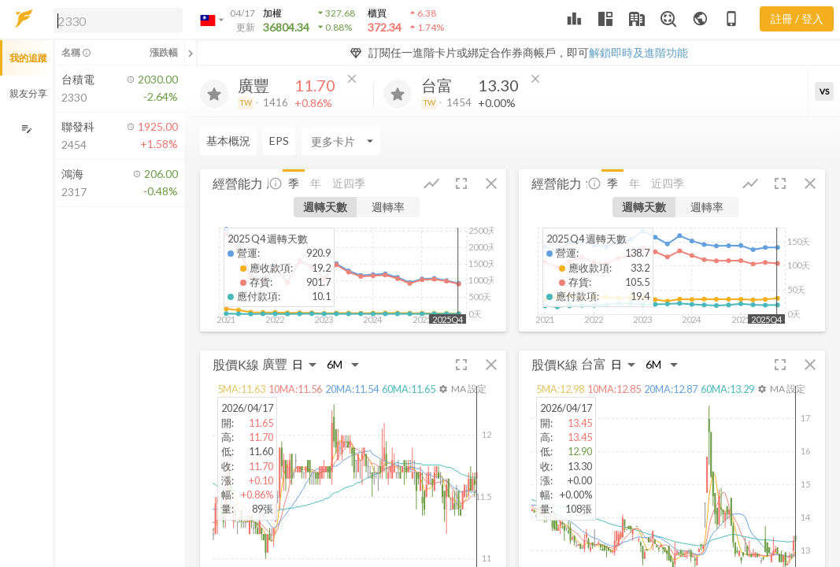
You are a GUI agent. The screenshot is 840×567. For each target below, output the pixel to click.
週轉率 (388, 206)
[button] (115, 19)
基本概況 (228, 140)
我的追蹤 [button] (28, 58)
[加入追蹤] (214, 94)
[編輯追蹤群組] (26, 128)
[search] (118, 20)
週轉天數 (325, 206)
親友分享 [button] (28, 93)
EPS (279, 140)
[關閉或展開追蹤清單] (190, 52)
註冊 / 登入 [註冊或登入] (797, 18)
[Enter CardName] (341, 141)
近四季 (348, 183)
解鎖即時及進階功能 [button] (638, 52)
